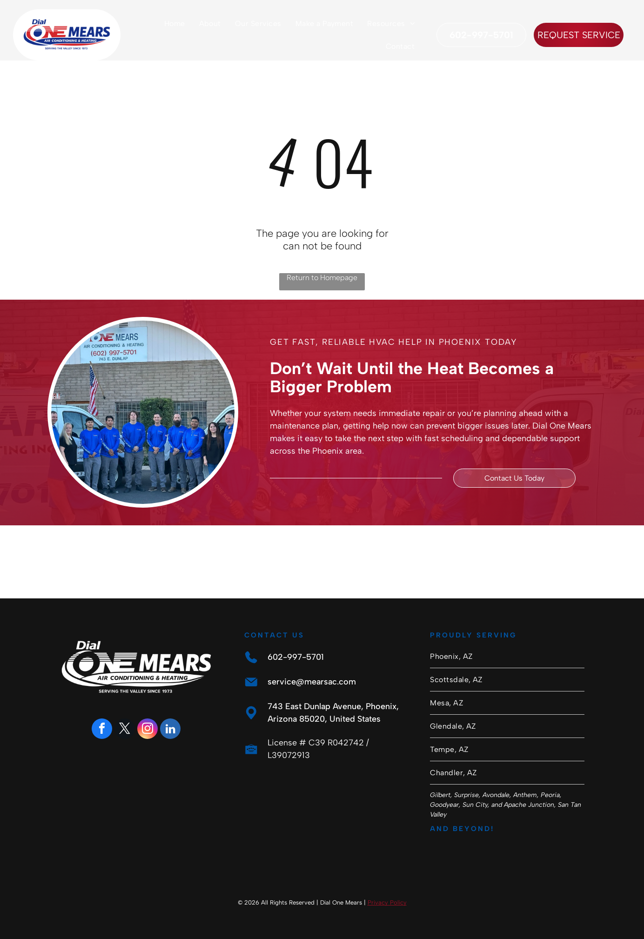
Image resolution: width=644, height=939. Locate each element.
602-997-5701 (296, 657)
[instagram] (147, 729)
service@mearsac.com (312, 682)
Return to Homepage (322, 277)
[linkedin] (170, 729)
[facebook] (102, 729)
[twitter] (124, 729)
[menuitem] (174, 23)
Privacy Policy (387, 902)
